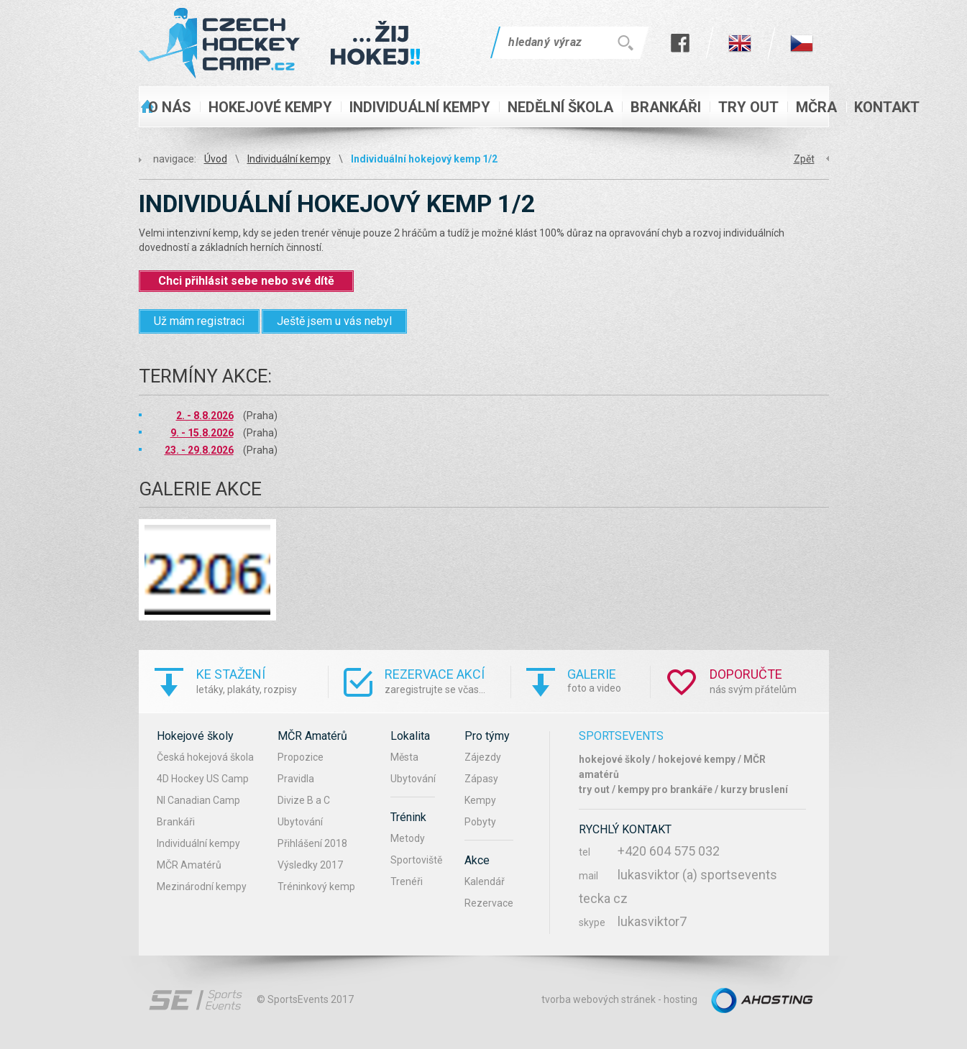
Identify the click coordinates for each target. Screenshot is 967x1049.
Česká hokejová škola (205, 757)
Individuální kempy (289, 159)
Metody (407, 838)
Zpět (804, 159)
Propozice (301, 757)
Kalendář (484, 881)
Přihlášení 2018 (312, 843)
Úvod (215, 159)
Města (404, 757)
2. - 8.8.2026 (205, 415)
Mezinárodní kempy (202, 886)
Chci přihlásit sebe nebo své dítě (246, 281)
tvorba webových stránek (598, 999)
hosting (680, 999)
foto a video (608, 680)
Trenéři (406, 881)
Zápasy (481, 778)
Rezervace (488, 903)
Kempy (480, 800)
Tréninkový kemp (316, 886)
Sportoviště (416, 860)
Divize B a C (304, 800)
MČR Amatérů (189, 865)
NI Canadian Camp (198, 800)
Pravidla (296, 778)
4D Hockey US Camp (203, 778)
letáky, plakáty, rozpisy (262, 680)
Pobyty (480, 822)
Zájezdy (482, 757)
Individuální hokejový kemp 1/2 (424, 159)
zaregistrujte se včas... (447, 680)
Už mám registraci (199, 321)
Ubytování (300, 822)
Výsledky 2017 (310, 865)
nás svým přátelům (769, 680)
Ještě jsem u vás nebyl (334, 321)
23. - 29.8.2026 (199, 450)
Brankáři (176, 822)
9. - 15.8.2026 (202, 433)
